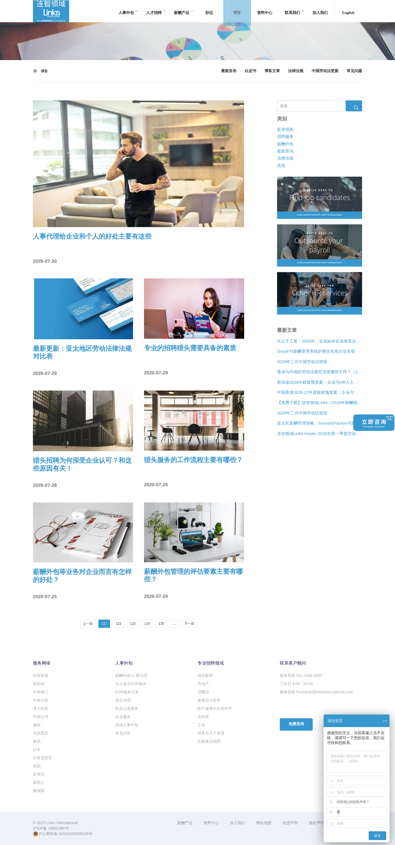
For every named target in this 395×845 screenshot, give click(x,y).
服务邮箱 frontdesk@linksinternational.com (316, 692)
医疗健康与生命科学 (215, 708)
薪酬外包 (285, 143)
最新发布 (228, 71)
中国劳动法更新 (325, 71)
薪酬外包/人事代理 (131, 675)
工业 (201, 725)
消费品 (203, 692)
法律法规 (295, 71)
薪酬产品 (183, 11)
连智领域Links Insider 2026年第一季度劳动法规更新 (319, 433)
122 (118, 624)
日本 (37, 749)
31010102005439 (74, 834)
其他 (281, 165)
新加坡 (38, 684)
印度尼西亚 (42, 758)
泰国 (37, 741)
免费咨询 (296, 724)
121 (104, 624)
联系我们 (294, 11)
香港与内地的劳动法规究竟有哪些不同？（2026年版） (319, 371)
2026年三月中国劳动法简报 (302, 361)
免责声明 (290, 823)
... (174, 624)
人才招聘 (156, 11)
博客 (239, 11)
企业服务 (123, 717)
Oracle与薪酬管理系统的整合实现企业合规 (316, 351)
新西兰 (38, 782)
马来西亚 (40, 733)
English (348, 11)
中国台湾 (40, 717)
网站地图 (264, 823)
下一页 (189, 624)
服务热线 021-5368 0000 (301, 675)
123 (133, 624)
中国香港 (40, 675)
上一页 (88, 624)
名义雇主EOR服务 (130, 684)
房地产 (203, 684)
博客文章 (272, 71)
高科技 (203, 717)
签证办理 (123, 700)
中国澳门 (40, 692)
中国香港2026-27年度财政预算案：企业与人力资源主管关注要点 (319, 392)
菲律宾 (38, 774)
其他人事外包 (126, 725)
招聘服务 (285, 136)
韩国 (37, 766)
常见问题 (354, 71)
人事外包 (128, 11)
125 (161, 624)
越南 (37, 725)
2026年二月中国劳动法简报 (302, 413)
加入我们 (320, 11)
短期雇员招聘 (209, 741)
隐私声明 (316, 823)
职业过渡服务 (126, 708)
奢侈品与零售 (209, 700)
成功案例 (205, 675)
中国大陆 (40, 700)
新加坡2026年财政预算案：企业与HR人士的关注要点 (319, 382)
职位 (209, 11)
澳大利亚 (40, 708)
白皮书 (250, 71)
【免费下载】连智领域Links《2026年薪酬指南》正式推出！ (319, 402)
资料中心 (264, 11)
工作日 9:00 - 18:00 (296, 684)
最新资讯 (285, 151)
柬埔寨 (38, 791)
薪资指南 (285, 129)
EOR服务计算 (127, 692)
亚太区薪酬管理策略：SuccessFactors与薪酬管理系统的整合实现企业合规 (319, 423)
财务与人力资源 (211, 733)
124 (147, 624)
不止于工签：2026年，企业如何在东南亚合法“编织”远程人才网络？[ (319, 341)
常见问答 (123, 733)
